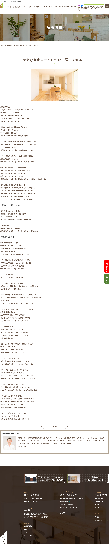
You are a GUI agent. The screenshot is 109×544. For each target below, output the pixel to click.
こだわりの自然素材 (66, 504)
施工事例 (67, 7)
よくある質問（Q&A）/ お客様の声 (36, 517)
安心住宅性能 (64, 501)
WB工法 (60, 7)
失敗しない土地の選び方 (32, 501)
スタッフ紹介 (22, 446)
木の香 (97, 504)
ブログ (26, 532)
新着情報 (8, 45)
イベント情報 (28, 535)
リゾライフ (98, 507)
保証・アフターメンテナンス (69, 507)
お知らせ (27, 530)
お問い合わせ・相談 (95, 6)
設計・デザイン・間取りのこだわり (71, 498)
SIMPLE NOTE (100, 501)
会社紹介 (73, 7)
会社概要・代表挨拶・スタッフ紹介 (35, 514)
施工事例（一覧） (100, 520)
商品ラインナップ (100, 498)
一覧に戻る (54, 426)
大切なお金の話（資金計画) (33, 498)
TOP (1, 45)
